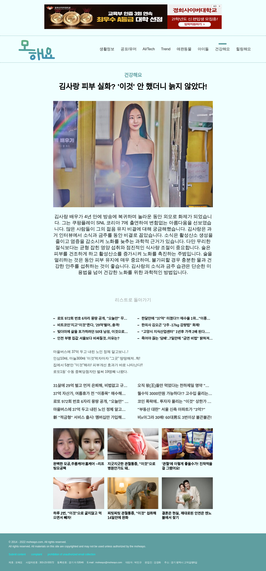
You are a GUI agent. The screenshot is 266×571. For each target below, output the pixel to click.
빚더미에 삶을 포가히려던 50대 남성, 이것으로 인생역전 (93, 332)
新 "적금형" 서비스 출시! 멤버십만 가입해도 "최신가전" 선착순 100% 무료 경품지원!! (91, 417)
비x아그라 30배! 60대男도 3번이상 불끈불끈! (174, 417)
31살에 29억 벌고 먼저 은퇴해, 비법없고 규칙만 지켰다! (91, 385)
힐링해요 (243, 49)
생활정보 (107, 49)
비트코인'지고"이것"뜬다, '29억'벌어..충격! (88, 325)
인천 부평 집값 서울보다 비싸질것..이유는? (88, 338)
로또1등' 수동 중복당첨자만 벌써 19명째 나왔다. (90, 372)
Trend (165, 49)
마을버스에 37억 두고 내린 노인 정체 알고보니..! (90, 352)
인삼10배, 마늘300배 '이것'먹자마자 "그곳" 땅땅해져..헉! (96, 358)
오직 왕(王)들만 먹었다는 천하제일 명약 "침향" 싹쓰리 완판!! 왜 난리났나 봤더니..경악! (175, 385)
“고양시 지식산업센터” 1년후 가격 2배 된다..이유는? (177, 332)
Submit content (17, 554)
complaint (36, 554)
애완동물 (184, 49)
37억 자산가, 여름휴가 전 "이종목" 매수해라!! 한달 (91, 393)
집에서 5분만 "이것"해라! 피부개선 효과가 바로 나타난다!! (98, 365)
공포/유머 (128, 49)
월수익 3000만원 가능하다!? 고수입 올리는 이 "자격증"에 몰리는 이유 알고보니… (175, 393)
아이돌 (203, 49)
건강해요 (222, 49)
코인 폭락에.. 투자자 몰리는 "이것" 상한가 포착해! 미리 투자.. (175, 401)
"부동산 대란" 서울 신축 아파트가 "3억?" (171, 409)
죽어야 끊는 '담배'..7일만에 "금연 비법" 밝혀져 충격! (177, 338)
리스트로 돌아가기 (133, 299)
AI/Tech (149, 49)
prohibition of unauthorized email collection (72, 554)
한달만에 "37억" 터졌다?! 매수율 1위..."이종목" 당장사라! (177, 318)
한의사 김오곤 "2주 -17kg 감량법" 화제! (170, 325)
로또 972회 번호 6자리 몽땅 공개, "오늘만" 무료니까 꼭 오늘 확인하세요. (93, 318)
